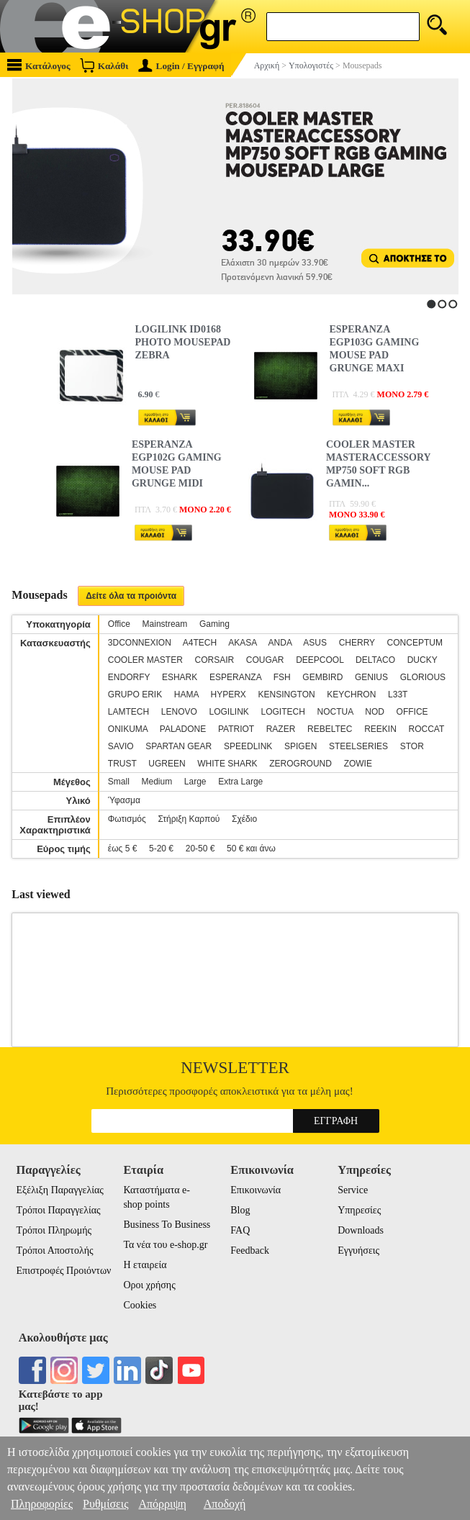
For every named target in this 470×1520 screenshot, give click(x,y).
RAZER (281, 729)
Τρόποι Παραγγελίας (59, 1210)
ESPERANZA (235, 677)
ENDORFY (129, 677)
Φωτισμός (127, 819)
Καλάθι (104, 65)
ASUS (315, 643)
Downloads (361, 1230)
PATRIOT (236, 729)
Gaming (214, 624)
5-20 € (161, 848)
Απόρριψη (162, 1504)
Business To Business (166, 1224)
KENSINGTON (286, 694)
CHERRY (357, 643)
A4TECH (200, 643)
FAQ (240, 1230)
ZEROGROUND (300, 764)
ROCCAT (426, 729)
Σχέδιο (244, 819)
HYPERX (228, 694)
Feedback (249, 1250)
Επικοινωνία (255, 1190)
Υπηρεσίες (359, 1210)
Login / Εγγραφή (181, 65)
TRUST (122, 764)
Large (195, 782)
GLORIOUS (423, 677)
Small (119, 782)
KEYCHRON (351, 694)
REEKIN (380, 729)
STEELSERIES (358, 746)
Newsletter (235, 1068)
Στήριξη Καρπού (189, 819)
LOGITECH (283, 712)
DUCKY (422, 660)
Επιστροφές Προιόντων (64, 1270)
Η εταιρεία (144, 1264)
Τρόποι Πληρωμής (54, 1230)
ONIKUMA (128, 729)
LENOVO (179, 712)
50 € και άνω (251, 848)
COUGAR (265, 660)
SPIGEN (300, 746)
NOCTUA (335, 712)
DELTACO (375, 660)
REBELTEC (329, 729)
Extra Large (240, 782)
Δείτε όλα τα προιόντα (131, 596)
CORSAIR (214, 660)
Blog (240, 1210)
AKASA (242, 643)
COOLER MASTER (145, 660)
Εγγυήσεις (358, 1250)
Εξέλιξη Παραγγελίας (60, 1190)
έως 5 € (122, 848)
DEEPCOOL (319, 660)
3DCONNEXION (139, 643)
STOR (412, 746)
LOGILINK (229, 712)
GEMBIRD (322, 677)
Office (119, 624)
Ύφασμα (124, 800)
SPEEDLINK (248, 746)
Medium (156, 782)
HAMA (186, 694)
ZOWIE (358, 764)
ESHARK (179, 677)
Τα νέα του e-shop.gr (165, 1244)
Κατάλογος (39, 65)
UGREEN (166, 764)
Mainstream (165, 624)
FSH (282, 677)
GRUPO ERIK (135, 694)
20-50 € (200, 848)
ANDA (280, 643)
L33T (397, 694)
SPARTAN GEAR (178, 746)
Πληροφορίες (42, 1504)
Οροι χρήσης (149, 1285)
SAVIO (121, 746)
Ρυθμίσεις (105, 1504)
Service (353, 1190)
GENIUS (371, 677)
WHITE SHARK (227, 764)
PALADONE (183, 729)
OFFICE (412, 712)
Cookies (139, 1305)
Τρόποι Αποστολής (55, 1250)
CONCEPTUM (415, 643)
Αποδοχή (225, 1504)
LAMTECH (128, 712)
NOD (374, 712)
